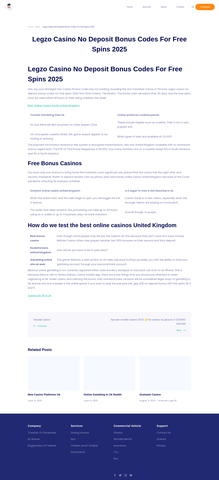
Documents (78, 452)
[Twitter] (120, 475)
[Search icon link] (193, 7)
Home (130, 7)
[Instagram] (125, 475)
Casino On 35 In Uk (39, 295)
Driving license (80, 432)
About (164, 7)
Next (178, 330)
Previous (42, 326)
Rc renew (34, 439)
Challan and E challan (84, 445)
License (161, 439)
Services (146, 7)
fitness (118, 432)
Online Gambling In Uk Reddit (103, 394)
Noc (73, 439)
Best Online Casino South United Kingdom (53, 105)
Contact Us (164, 432)
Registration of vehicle (42, 445)
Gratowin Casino (151, 394)
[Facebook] (115, 475)
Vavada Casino (42, 319)
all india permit (123, 439)
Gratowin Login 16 (167, 400)
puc (116, 458)
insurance (120, 445)
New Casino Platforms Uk (45, 394)
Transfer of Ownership (42, 432)
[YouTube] (131, 475)
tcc (116, 452)
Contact (180, 7)
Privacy (161, 445)
